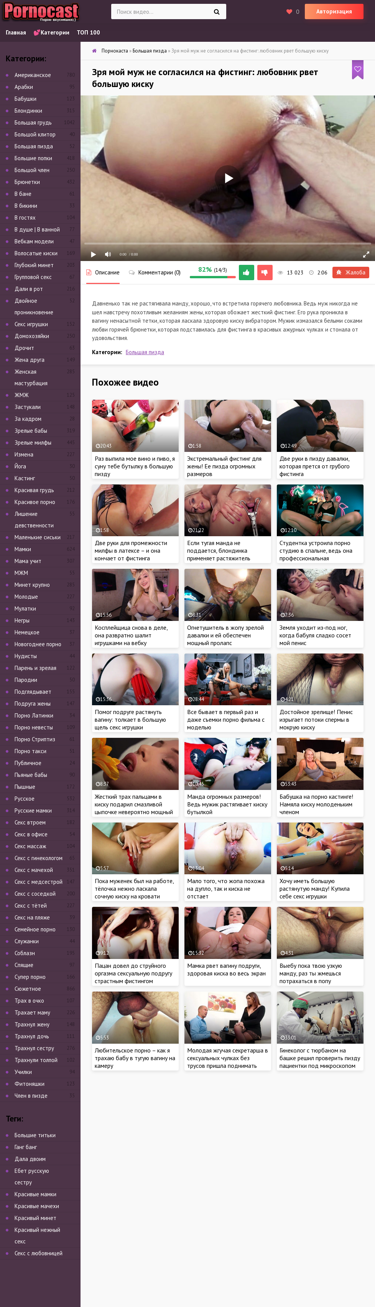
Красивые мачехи (37, 1206)
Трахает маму (32, 1012)
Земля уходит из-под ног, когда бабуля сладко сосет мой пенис (315, 635)
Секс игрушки (31, 324)
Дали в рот (29, 288)
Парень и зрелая (35, 668)
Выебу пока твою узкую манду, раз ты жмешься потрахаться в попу (311, 973)
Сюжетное (28, 988)
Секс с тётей (31, 905)
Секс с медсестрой (38, 881)
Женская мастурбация (31, 377)
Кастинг (25, 478)
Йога (20, 466)
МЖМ (21, 572)
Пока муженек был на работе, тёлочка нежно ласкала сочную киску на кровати (134, 888)
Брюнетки (27, 182)
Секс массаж (30, 846)
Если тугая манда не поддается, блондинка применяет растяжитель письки (218, 554)
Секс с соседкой (35, 893)
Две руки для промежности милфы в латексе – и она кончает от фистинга (131, 550)
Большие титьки (35, 1135)
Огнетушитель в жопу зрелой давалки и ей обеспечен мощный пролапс (225, 635)
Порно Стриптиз (35, 739)
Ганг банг (26, 1147)
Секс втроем (30, 822)
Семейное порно (35, 929)
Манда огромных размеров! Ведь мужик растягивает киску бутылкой (227, 804)
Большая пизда (145, 352)
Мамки (23, 549)
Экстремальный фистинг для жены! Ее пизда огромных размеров (224, 466)
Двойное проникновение (34, 306)
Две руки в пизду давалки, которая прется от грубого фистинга (315, 466)
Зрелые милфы (33, 442)
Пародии (26, 679)
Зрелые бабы (31, 430)
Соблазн (25, 953)
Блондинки (28, 110)
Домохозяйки (32, 336)
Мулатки (25, 608)
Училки (23, 1071)
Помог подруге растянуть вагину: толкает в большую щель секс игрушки (130, 719)
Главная (16, 32)
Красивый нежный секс (37, 1235)
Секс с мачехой (34, 870)
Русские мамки (33, 810)
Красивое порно (35, 502)
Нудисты (26, 656)
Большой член (32, 170)
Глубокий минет (34, 265)
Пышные (25, 786)
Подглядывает (33, 691)
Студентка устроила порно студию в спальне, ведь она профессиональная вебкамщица (316, 554)
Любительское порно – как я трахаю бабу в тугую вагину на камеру (135, 1057)
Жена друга (29, 359)
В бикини (26, 205)
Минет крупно (32, 584)
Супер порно (30, 976)
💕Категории (51, 32)
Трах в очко (29, 1000)
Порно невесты (34, 727)
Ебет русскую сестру (32, 1176)
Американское (33, 75)
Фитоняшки (29, 1083)
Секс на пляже (32, 917)
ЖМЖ (22, 395)
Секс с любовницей (38, 1253)
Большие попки (33, 158)
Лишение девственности (34, 519)
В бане (23, 193)
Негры (22, 620)
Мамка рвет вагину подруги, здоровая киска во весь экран (226, 969)
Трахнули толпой (36, 1060)
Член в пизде (31, 1095)
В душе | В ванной (37, 229)
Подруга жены (33, 703)
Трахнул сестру (34, 1048)
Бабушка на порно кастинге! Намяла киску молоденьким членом (316, 804)
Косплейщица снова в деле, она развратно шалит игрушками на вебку (131, 635)
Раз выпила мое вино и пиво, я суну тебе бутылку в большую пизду (135, 466)
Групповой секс (33, 277)
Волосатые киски (36, 253)
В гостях (25, 217)
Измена (24, 454)
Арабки (24, 86)
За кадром (28, 418)
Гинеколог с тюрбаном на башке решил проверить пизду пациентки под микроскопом (320, 1057)
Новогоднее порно (38, 644)
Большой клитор (35, 134)
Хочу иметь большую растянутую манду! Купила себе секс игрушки (315, 888)
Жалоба (350, 272)
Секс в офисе (31, 834)
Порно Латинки (34, 715)
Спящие (24, 965)
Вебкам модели (34, 241)
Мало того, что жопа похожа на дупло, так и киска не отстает (226, 888)
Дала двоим (30, 1159)
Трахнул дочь (32, 1036)
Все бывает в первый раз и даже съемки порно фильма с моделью (226, 719)
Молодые (26, 596)
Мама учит (28, 561)
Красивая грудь (34, 490)
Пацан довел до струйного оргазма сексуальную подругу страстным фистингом (133, 973)
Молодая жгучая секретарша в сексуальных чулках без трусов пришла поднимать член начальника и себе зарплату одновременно (227, 1065)
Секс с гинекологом (38, 858)
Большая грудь (33, 122)
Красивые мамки (35, 1194)
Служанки (27, 941)
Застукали (28, 406)
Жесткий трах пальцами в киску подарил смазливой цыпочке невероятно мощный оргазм (134, 808)
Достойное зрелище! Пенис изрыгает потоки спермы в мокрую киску (316, 719)
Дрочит (24, 347)
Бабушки (25, 98)
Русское (25, 798)
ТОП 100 (88, 32)
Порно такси (30, 751)
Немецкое (27, 632)
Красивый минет (35, 1218)
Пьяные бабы (31, 774)
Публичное (28, 763)
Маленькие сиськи (38, 537)
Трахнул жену (32, 1024)
